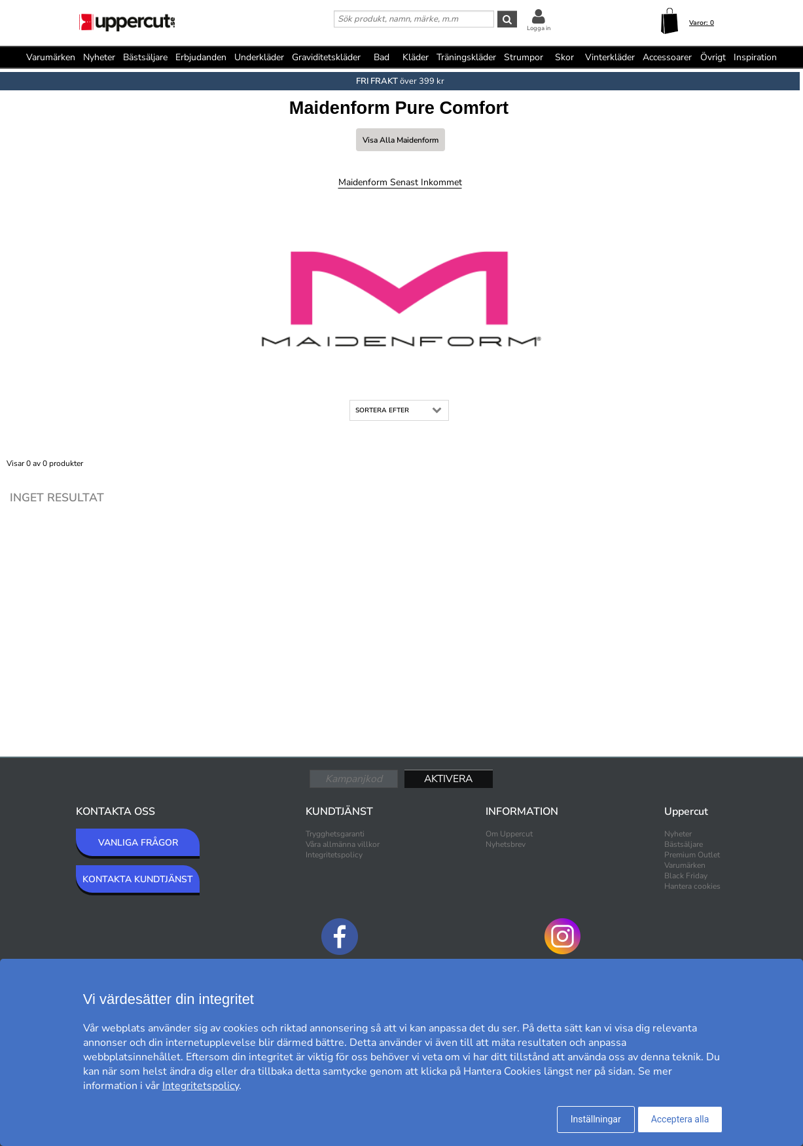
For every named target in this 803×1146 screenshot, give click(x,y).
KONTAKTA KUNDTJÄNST (137, 879)
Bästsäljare (145, 57)
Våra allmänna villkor (343, 844)
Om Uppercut (509, 834)
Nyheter (99, 57)
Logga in (538, 28)
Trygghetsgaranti (335, 834)
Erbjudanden (200, 57)
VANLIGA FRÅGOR (138, 842)
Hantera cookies (692, 886)
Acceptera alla (680, 1119)
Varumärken (50, 57)
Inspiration (755, 57)
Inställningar (596, 1119)
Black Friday (685, 875)
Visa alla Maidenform (400, 140)
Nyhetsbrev (506, 844)
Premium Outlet (692, 855)
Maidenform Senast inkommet (400, 182)
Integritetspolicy (334, 855)
